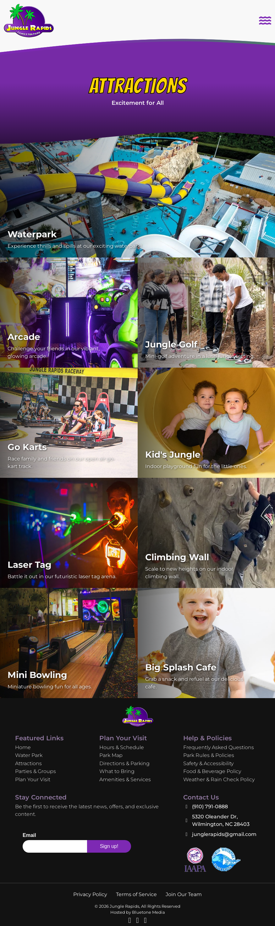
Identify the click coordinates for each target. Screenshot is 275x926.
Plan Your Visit (32, 779)
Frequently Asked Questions (218, 747)
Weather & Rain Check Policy (219, 779)
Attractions (28, 763)
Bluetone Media (148, 912)
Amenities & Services (125, 779)
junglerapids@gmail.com (224, 834)
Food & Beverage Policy (212, 771)
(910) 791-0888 (210, 807)
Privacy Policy (90, 894)
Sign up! (109, 846)
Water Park (28, 755)
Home (23, 747)
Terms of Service (136, 894)
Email (29, 835)
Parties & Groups (35, 771)
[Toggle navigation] (265, 20)
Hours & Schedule (121, 747)
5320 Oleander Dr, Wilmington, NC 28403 (221, 820)
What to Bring (117, 771)
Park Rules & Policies (208, 755)
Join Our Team (184, 894)
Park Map (111, 755)
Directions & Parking (124, 763)
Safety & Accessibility (208, 763)
